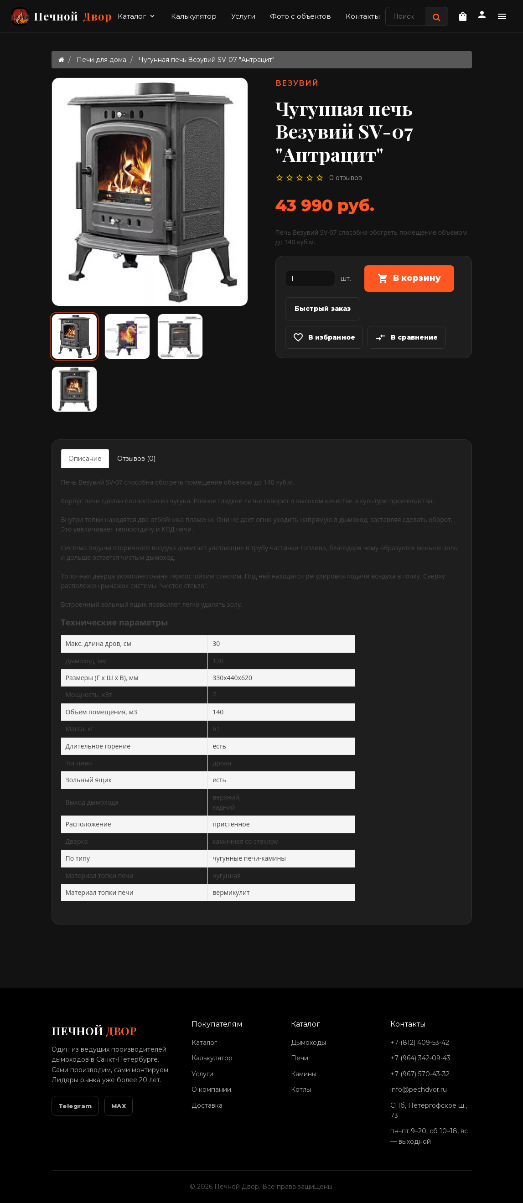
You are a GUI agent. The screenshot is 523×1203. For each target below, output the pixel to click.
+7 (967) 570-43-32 (420, 1074)
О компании (211, 1089)
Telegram (75, 1106)
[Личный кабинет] (481, 16)
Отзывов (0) (136, 458)
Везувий (297, 83)
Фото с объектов (300, 16)
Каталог (137, 16)
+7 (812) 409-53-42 (419, 1042)
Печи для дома (101, 60)
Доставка (207, 1105)
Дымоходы (308, 1042)
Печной (61, 16)
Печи (299, 1058)
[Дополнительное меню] (502, 16)
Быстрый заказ (323, 309)
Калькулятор (194, 16)
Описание (85, 458)
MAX (118, 1106)
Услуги (243, 16)
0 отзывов (345, 178)
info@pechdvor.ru (418, 1089)
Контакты (363, 16)
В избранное (324, 337)
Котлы (301, 1089)
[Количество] (310, 278)
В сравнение (406, 337)
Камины (303, 1074)
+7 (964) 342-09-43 (420, 1058)
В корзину (409, 278)
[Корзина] (463, 16)
